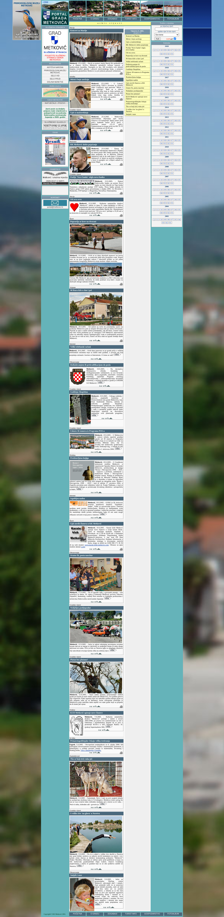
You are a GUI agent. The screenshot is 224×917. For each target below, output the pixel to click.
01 (172, 54)
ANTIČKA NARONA (55, 67)
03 (165, 54)
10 (161, 50)
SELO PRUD (55, 79)
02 (168, 54)
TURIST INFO (131, 19)
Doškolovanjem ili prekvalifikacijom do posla (136, 65)
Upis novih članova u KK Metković (135, 84)
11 (158, 50)
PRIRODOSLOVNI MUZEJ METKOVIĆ (55, 71)
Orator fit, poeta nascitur (135, 88)
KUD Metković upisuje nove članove (136, 98)
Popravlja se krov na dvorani (136, 56)
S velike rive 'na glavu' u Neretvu (135, 110)
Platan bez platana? (133, 94)
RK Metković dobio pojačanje (137, 45)
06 (175, 50)
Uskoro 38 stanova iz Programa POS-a (137, 73)
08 (168, 50)
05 (179, 50)
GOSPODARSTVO (152, 19)
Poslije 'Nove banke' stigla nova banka (135, 49)
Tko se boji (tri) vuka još (135, 106)
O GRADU (95, 19)
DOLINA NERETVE (55, 82)
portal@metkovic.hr (55, 204)
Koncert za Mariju (132, 36)
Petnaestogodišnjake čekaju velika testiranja (136, 102)
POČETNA (77, 19)
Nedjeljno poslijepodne (134, 91)
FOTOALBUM (173, 19)
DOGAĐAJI (112, 19)
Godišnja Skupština (133, 69)
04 (161, 54)
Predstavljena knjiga (133, 77)
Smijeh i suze (131, 114)
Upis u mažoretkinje (133, 42)
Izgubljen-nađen (132, 80)
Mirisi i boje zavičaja (134, 39)
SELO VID (55, 76)
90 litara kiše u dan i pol (135, 59)
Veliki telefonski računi (134, 61)
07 (172, 50)
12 (154, 50)
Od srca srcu (130, 53)
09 (164, 50)
